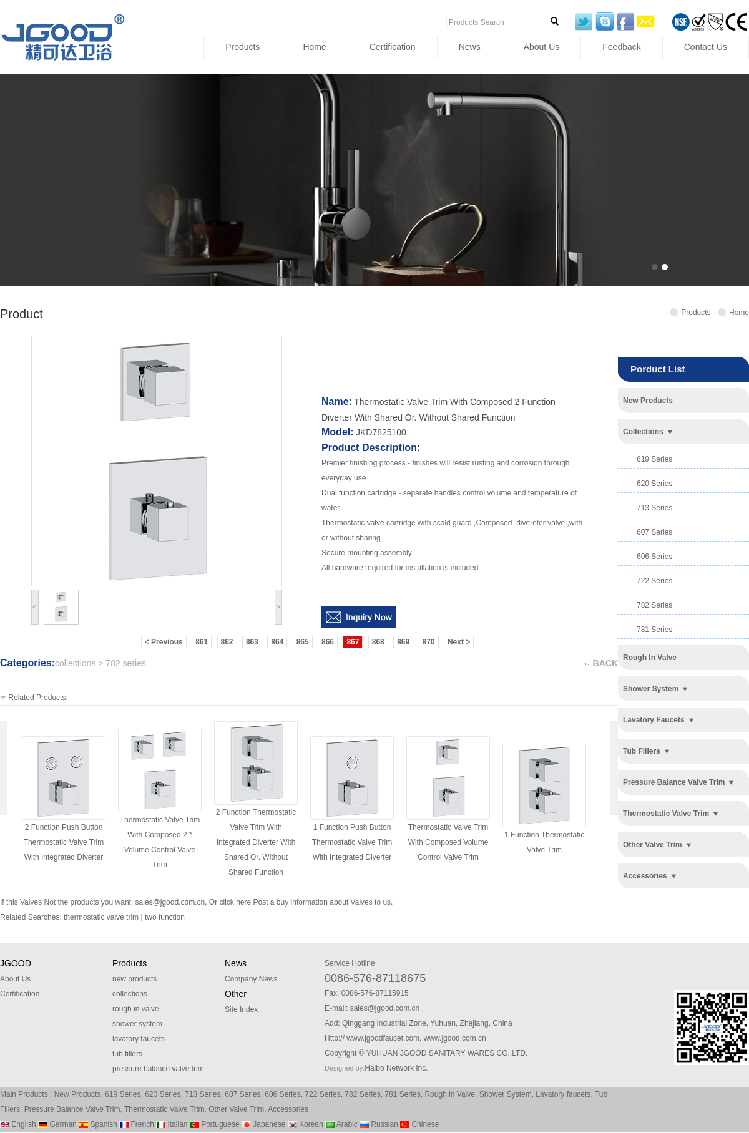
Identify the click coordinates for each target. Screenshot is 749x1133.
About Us (542, 47)
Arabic (341, 1124)
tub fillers (641, 751)
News (470, 47)
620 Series (162, 1094)
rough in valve (650, 657)
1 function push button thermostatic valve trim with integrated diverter (352, 842)
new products (648, 400)
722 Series (322, 1094)
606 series (654, 556)
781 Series (402, 1094)
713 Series (202, 1094)
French (136, 1124)
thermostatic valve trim (666, 813)
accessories (645, 876)
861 (201, 642)
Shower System (505, 1094)
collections (643, 431)
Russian (379, 1124)
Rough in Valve (449, 1094)
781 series (654, 629)
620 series (654, 483)
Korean (305, 1124)
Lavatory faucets (563, 1094)
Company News (251, 979)
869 (403, 642)
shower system (650, 688)
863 (252, 642)
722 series (654, 580)
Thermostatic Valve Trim (164, 1109)
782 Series (362, 1094)
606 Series (282, 1094)
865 (302, 642)
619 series (654, 459)
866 (327, 642)
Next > (459, 642)
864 (277, 642)
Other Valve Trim (236, 1109)
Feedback (621, 47)
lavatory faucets (654, 720)
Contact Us (705, 47)
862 (227, 642)
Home (314, 47)
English (18, 1124)
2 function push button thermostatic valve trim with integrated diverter (64, 842)
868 (378, 642)
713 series (654, 507)
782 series (654, 605)
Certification (393, 47)
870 (429, 642)
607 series (654, 532)
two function (165, 917)
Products (242, 47)
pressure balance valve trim (674, 782)
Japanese (263, 1124)
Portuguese (215, 1124)
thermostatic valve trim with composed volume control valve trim (448, 842)
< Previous (164, 642)
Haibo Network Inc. (396, 1068)
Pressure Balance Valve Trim (72, 1109)
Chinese (419, 1124)
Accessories (288, 1109)
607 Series (242, 1094)
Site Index (241, 1009)
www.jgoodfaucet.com (382, 1038)
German (57, 1124)
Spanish (98, 1124)
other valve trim (652, 844)
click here (235, 902)
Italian (171, 1124)
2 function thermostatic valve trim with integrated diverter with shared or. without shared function (256, 842)
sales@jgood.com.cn (170, 902)
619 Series (122, 1094)
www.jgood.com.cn (455, 1038)
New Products (77, 1094)
